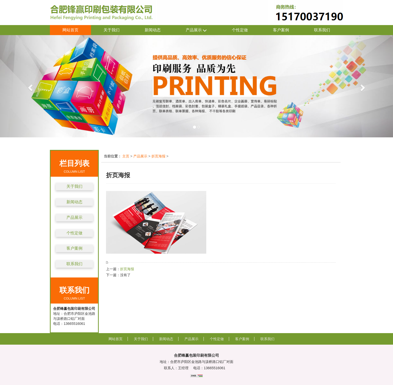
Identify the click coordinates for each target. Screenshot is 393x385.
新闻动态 (153, 30)
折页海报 (158, 156)
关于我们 (112, 30)
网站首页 (70, 30)
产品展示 (196, 30)
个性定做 (240, 30)
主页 (125, 156)
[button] (29, 86)
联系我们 (322, 30)
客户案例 (281, 30)
